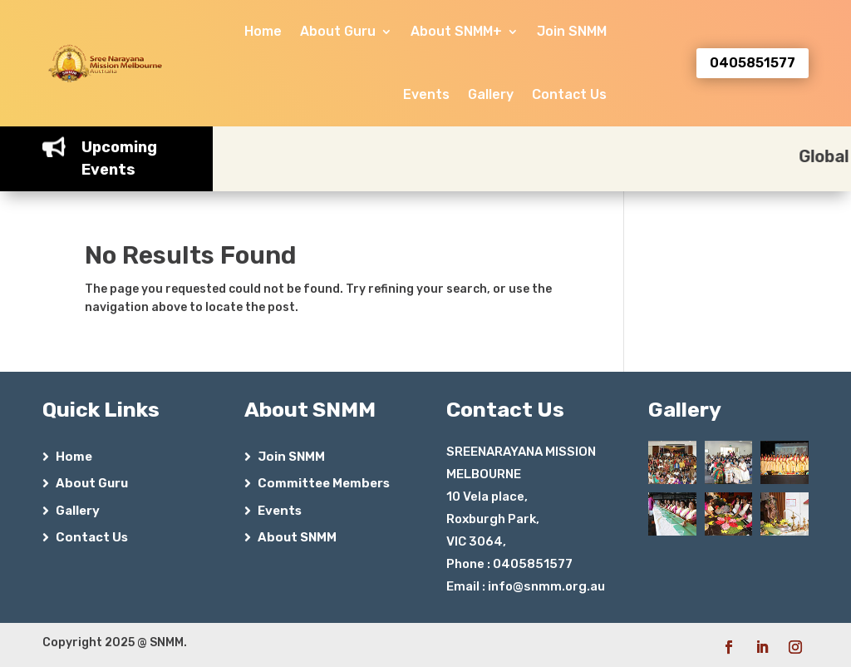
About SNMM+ (456, 31)
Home (263, 31)
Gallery (491, 94)
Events (426, 94)
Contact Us (569, 94)
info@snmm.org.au (546, 586)
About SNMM (297, 537)
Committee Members (324, 483)
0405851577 (752, 63)
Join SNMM (572, 31)
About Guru (338, 31)
